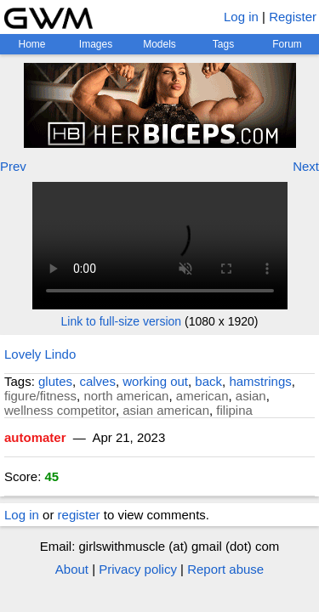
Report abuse (225, 569)
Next (306, 166)
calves (97, 381)
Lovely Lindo (40, 354)
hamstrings (260, 381)
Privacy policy (138, 569)
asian (251, 395)
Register (292, 16)
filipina (234, 410)
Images (95, 44)
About (71, 569)
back (208, 381)
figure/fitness (40, 395)
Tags (223, 44)
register (79, 514)
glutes (55, 381)
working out (155, 381)
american (202, 395)
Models (159, 44)
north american (125, 395)
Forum (287, 44)
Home (31, 44)
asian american (165, 410)
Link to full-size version (121, 321)
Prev (13, 166)
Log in (241, 16)
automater (35, 437)
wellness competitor (60, 410)
